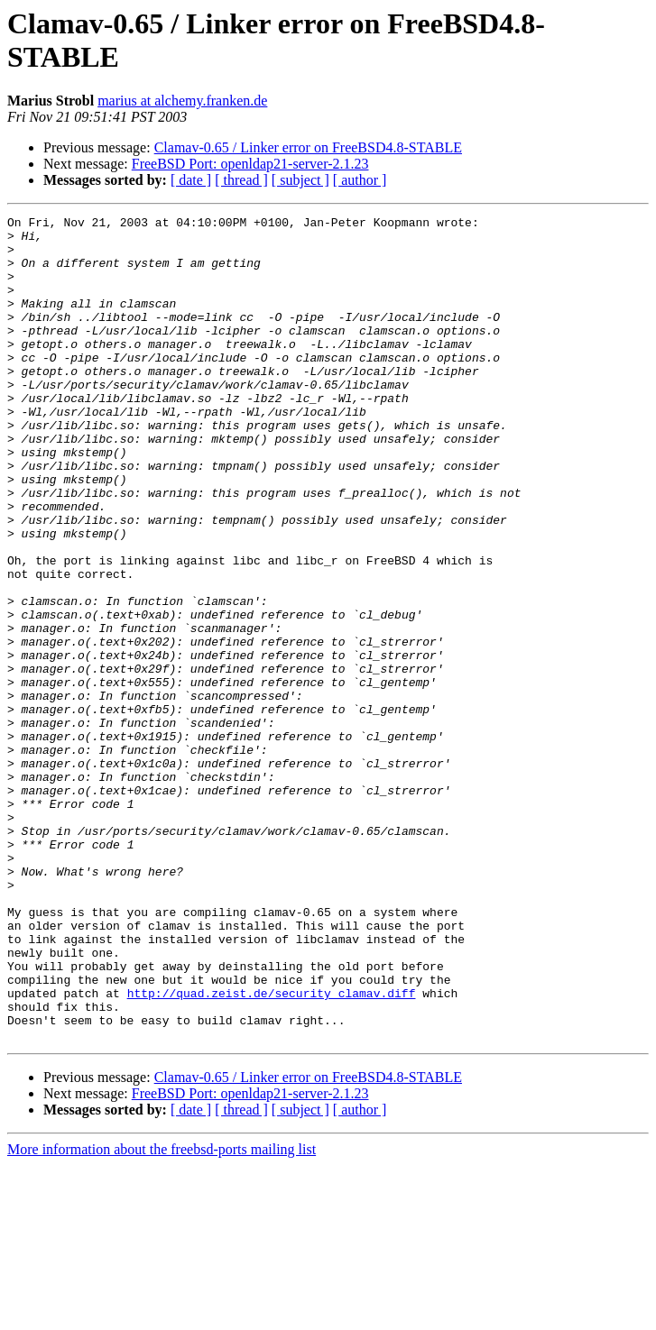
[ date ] (191, 180)
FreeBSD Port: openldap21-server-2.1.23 (250, 163)
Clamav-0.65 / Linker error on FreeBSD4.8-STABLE (308, 147)
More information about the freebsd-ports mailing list (161, 1314)
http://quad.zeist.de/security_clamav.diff (271, 1150)
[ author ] (360, 180)
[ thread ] (241, 180)
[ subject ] (300, 180)
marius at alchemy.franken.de (182, 100)
